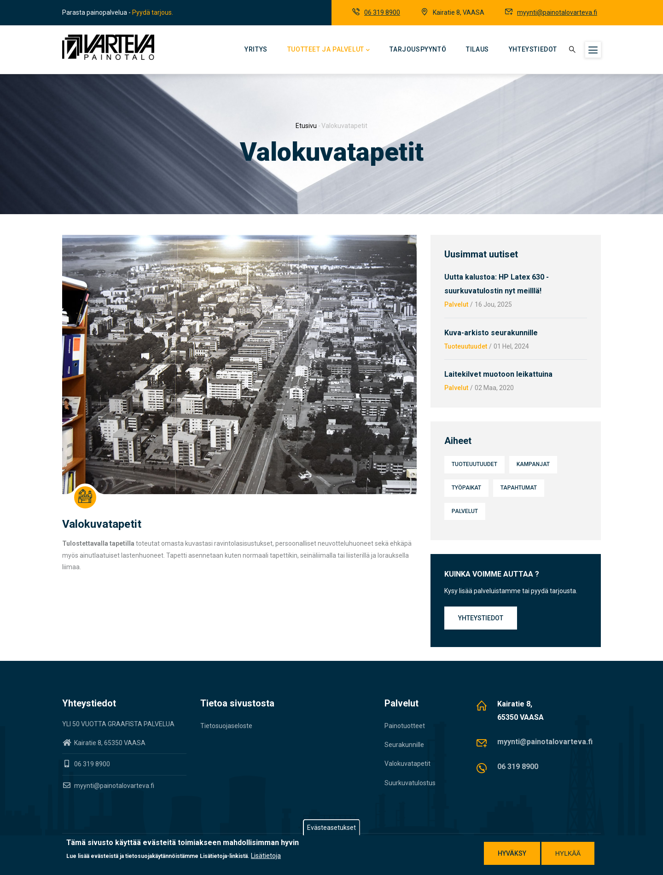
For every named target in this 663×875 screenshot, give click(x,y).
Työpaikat (466, 487)
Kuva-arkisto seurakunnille (491, 332)
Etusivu (306, 125)
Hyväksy (512, 853)
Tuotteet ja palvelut (328, 50)
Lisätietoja (266, 855)
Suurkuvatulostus (410, 783)
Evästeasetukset (331, 827)
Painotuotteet (404, 725)
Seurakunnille (404, 744)
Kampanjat (533, 464)
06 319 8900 (382, 12)
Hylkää (568, 853)
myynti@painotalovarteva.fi (557, 12)
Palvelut (456, 304)
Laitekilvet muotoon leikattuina (498, 374)
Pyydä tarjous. (152, 12)
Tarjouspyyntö (418, 49)
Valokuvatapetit (407, 763)
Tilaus (477, 49)
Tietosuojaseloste (226, 725)
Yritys (256, 49)
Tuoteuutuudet (465, 346)
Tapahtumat (518, 487)
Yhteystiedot (533, 49)
